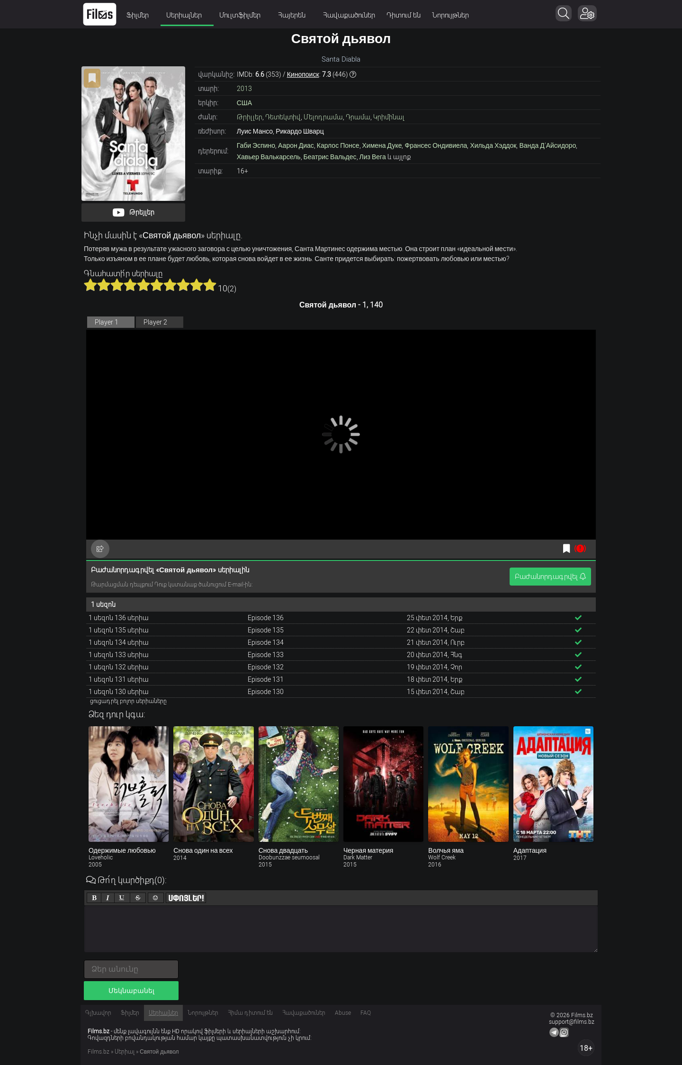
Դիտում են (403, 15)
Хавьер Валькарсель (269, 157)
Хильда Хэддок (493, 145)
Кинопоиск (303, 74)
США (244, 103)
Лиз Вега (372, 157)
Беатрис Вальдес (330, 157)
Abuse (343, 1013)
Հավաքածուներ (349, 15)
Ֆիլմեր (140, 15)
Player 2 (155, 322)
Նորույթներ (450, 15)
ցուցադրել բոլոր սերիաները (128, 701)
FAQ (365, 1013)
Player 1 (106, 322)
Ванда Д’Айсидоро (547, 145)
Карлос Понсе (338, 145)
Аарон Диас (296, 145)
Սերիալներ (187, 15)
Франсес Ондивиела (435, 145)
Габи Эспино (256, 145)
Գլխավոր (98, 1013)
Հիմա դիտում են (250, 1013)
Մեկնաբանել (131, 990)
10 (209, 284)
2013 (244, 88)
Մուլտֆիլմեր (243, 15)
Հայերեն (295, 15)
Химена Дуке (382, 145)
